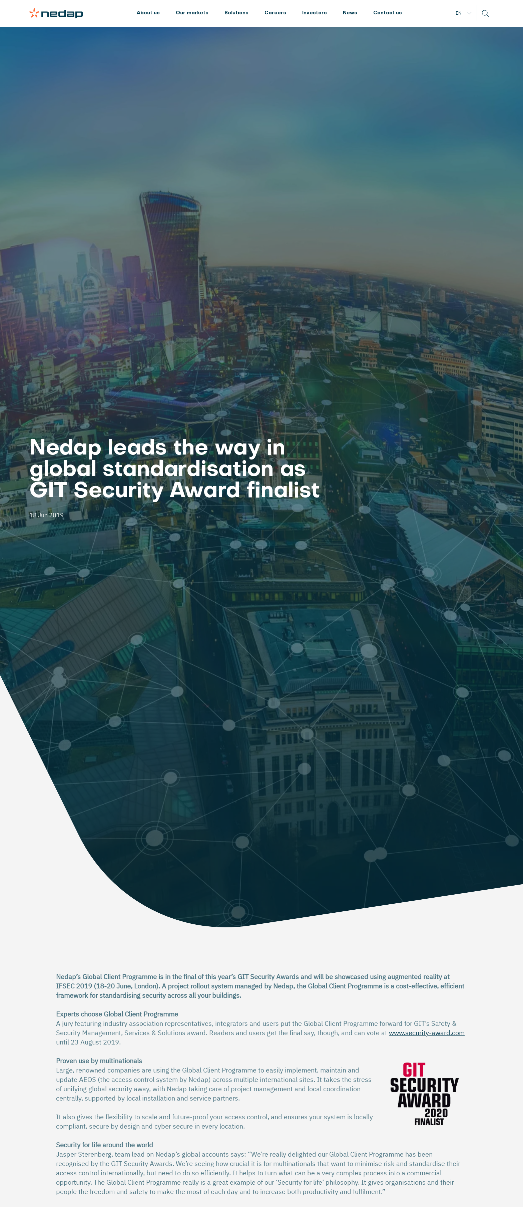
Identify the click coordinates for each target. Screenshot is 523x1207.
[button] (485, 13)
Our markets (192, 13)
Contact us (387, 13)
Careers (275, 13)
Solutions (236, 13)
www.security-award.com (427, 1032)
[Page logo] (56, 13)
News (350, 13)
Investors (314, 13)
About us (148, 13)
